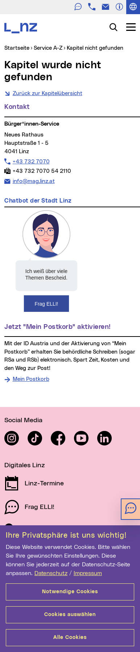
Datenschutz (50, 573)
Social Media (23, 420)
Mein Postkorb (31, 379)
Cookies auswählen (70, 614)
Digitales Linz (24, 465)
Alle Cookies (70, 637)
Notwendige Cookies (70, 591)
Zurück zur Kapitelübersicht (47, 93)
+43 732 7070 (31, 161)
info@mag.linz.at (33, 181)
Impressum (88, 573)
